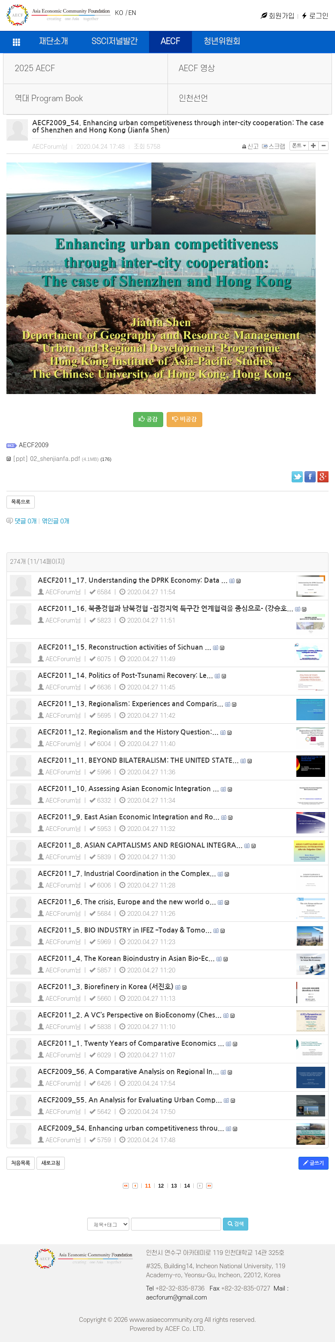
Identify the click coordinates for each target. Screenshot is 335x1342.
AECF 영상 (197, 68)
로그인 (315, 16)
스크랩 (274, 146)
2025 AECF (35, 68)
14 (187, 1186)
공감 (148, 419)
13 (174, 1186)
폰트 (299, 145)
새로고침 (50, 1163)
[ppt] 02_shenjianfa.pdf (46, 458)
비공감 (184, 419)
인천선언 (193, 98)
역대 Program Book (49, 98)
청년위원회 (222, 41)
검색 (236, 1224)
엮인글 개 (55, 521)
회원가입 (278, 16)
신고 (251, 146)
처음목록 (20, 1163)
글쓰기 (313, 1163)
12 (161, 1186)
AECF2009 (34, 444)
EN (132, 13)
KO (119, 13)
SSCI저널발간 (114, 41)
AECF (170, 41)
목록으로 (20, 502)
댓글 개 (26, 521)
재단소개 (53, 41)
